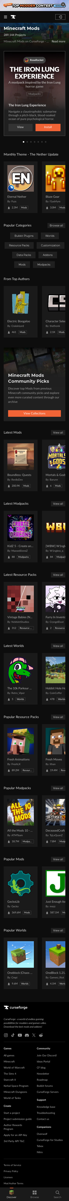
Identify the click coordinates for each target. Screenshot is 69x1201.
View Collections (34, 413)
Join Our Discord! (47, 1055)
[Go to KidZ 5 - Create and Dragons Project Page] (21, 536)
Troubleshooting (46, 1113)
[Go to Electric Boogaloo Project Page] (21, 312)
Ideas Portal (43, 1061)
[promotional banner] (34, 5)
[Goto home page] (13, 17)
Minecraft (9, 1061)
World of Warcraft (14, 1067)
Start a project (12, 1113)
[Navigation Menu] (5, 17)
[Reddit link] (41, 1035)
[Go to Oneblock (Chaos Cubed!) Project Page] (21, 963)
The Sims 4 (10, 1074)
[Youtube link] (20, 1035)
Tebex (40, 1146)
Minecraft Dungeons (15, 1092)
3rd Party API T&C (14, 1141)
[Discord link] (27, 1035)
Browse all (56, 225)
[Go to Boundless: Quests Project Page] (21, 465)
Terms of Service (12, 1165)
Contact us (43, 1119)
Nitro (40, 1152)
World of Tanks (12, 1098)
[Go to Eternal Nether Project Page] (21, 187)
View (20, 127)
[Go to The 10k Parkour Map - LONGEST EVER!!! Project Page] (21, 679)
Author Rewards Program (13, 1127)
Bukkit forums (45, 1086)
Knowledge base (46, 1107)
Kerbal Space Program (16, 1086)
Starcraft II (10, 1080)
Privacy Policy (11, 1171)
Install (48, 127)
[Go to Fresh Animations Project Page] (21, 750)
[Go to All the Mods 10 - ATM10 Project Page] (21, 821)
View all (58, 432)
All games (9, 1055)
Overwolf (42, 1134)
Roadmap (42, 1080)
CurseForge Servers (48, 1092)
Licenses (8, 1177)
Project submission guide (18, 1119)
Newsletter (43, 1074)
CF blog (41, 1067)
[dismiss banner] (63, 4)
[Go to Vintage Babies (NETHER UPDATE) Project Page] (21, 607)
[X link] (34, 1035)
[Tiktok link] (13, 1035)
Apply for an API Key (15, 1135)
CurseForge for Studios (50, 1140)
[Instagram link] (6, 1035)
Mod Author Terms (13, 1183)
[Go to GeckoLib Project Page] (21, 892)
